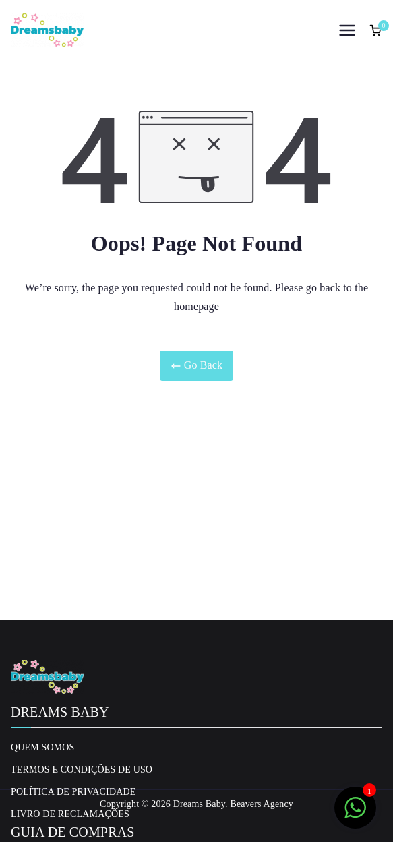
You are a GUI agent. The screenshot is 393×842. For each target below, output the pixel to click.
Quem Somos (43, 747)
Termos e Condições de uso (81, 769)
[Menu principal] (347, 30)
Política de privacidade (73, 792)
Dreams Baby (199, 804)
